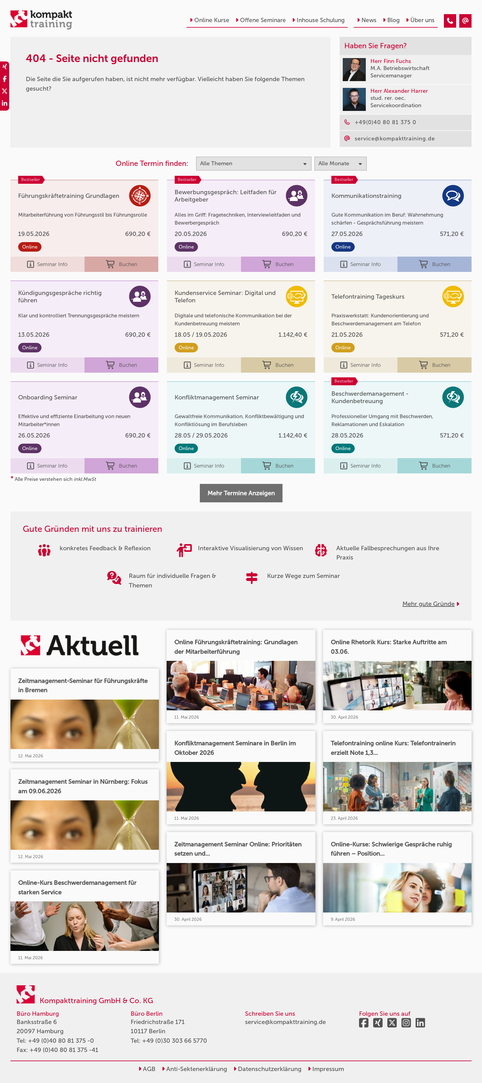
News (367, 20)
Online (30, 247)
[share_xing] (4, 67)
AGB (147, 1069)
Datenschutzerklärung (267, 1069)
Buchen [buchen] (121, 264)
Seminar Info (47, 264)
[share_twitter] (4, 92)
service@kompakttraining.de (285, 1022)
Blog (391, 20)
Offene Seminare (260, 20)
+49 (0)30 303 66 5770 (174, 1040)
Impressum (326, 1069)
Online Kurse (209, 20)
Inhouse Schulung (318, 20)
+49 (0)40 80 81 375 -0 (61, 1040)
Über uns (420, 20)
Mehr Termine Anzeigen (241, 493)
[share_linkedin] (4, 104)
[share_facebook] (4, 80)
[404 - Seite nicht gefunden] (450, 21)
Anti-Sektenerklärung (194, 1069)
